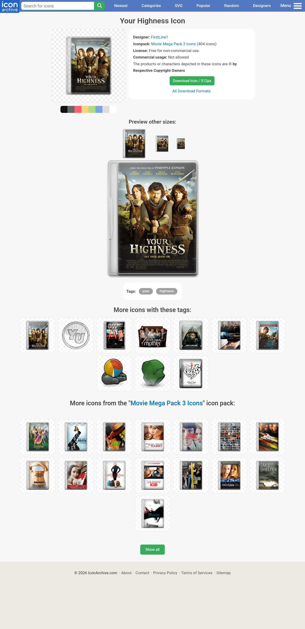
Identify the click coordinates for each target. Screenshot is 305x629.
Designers (262, 5)
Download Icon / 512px (192, 81)
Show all (152, 549)
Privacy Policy (165, 572)
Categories (151, 5)
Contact (142, 572)
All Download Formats (191, 91)
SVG (178, 5)
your (145, 291)
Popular (203, 5)
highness (167, 291)
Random (231, 5)
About (126, 572)
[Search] (99, 5)
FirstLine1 (159, 37)
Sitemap (223, 572)
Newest (120, 5)
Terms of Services (196, 572)
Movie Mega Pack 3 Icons (173, 44)
